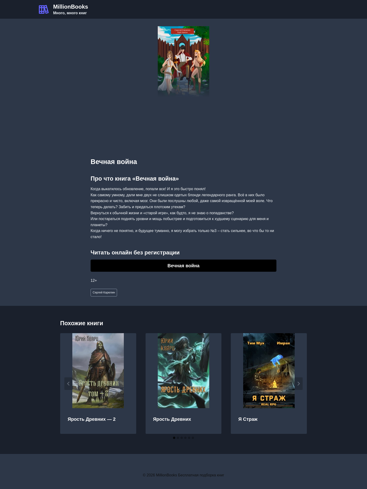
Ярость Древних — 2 (92, 419)
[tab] (174, 438)
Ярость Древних (172, 419)
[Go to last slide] (68, 383)
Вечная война (184, 265)
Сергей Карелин (104, 292)
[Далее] (298, 383)
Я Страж (247, 419)
